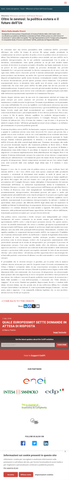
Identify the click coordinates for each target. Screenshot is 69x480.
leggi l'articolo (59, 332)
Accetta (10, 474)
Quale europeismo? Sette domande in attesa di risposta (34, 324)
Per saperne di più (11, 468)
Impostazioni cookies (41, 474)
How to (34, 355)
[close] (65, 451)
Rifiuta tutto (24, 474)
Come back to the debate (18, 301)
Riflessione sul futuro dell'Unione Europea (39, 9)
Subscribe (61, 345)
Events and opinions (12, 9)
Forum (23, 9)
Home (3, 9)
